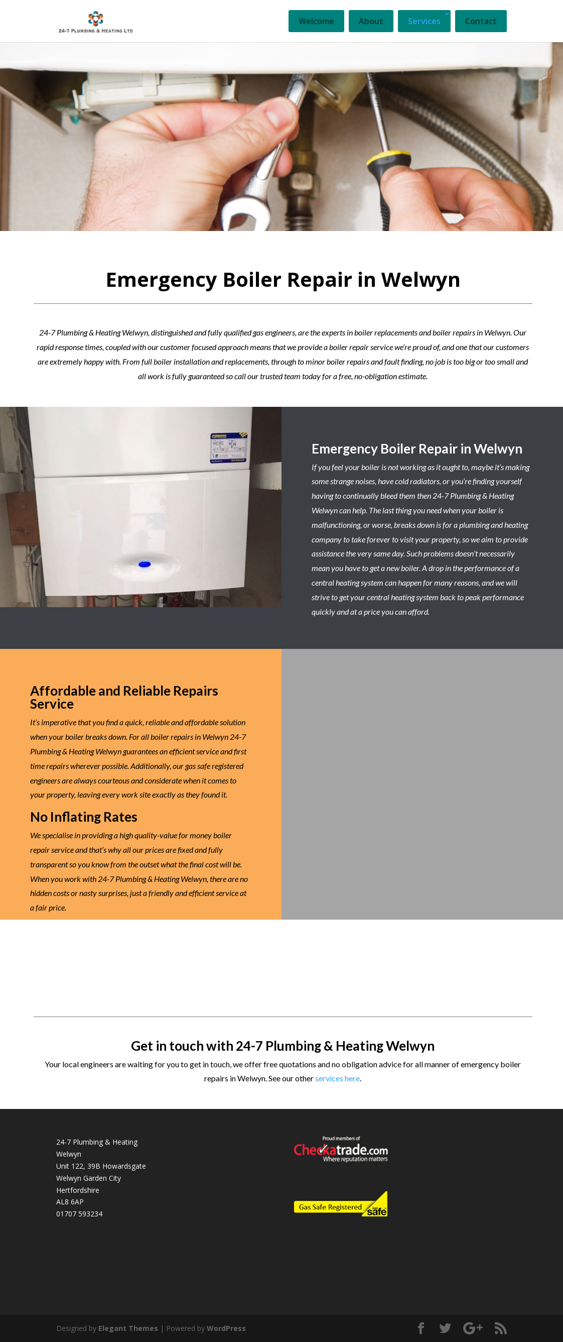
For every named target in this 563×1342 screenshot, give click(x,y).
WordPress (226, 1328)
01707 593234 (79, 1213)
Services (424, 21)
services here (337, 1078)
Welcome (316, 21)
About (371, 21)
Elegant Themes (128, 1328)
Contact (481, 21)
